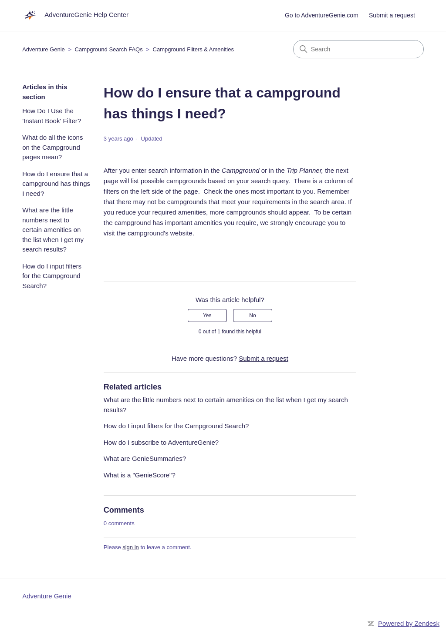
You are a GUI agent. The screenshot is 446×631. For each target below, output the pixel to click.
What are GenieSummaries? (145, 458)
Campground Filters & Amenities (193, 49)
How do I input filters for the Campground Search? (51, 275)
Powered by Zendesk (408, 623)
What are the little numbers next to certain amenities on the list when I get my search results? (53, 229)
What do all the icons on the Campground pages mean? (52, 147)
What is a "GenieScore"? (140, 475)
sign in (130, 547)
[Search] (358, 49)
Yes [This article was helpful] (207, 315)
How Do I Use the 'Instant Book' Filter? (51, 115)
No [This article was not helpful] (252, 315)
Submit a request (392, 15)
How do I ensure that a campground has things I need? (56, 183)
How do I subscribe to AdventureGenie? (161, 442)
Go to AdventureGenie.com (321, 15)
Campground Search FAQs (109, 49)
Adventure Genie (43, 49)
